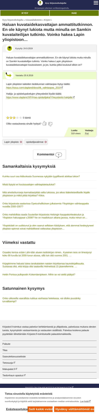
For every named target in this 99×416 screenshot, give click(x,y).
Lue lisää (84, 401)
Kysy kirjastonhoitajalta (12, 20)
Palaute (6, 343)
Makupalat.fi (8, 369)
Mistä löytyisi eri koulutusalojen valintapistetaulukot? (28, 184)
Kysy (25, 13)
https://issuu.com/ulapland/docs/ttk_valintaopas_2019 (33, 87)
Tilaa (4, 350)
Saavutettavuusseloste (14, 356)
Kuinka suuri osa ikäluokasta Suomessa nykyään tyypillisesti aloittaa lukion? (41, 176)
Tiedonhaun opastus (12, 375)
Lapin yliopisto (11, 141)
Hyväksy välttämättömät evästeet (74, 409)
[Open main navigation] (96, 2)
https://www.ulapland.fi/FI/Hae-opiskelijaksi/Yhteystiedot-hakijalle (39, 97)
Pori (87, 133)
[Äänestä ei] (50, 124)
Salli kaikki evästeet (41, 409)
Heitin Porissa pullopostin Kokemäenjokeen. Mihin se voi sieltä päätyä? (38, 274)
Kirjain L (48, 20)
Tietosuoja (7, 362)
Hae (74, 13)
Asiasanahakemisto (33, 20)
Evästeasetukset (16, 409)
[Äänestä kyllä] (45, 123)
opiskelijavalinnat (34, 141)
